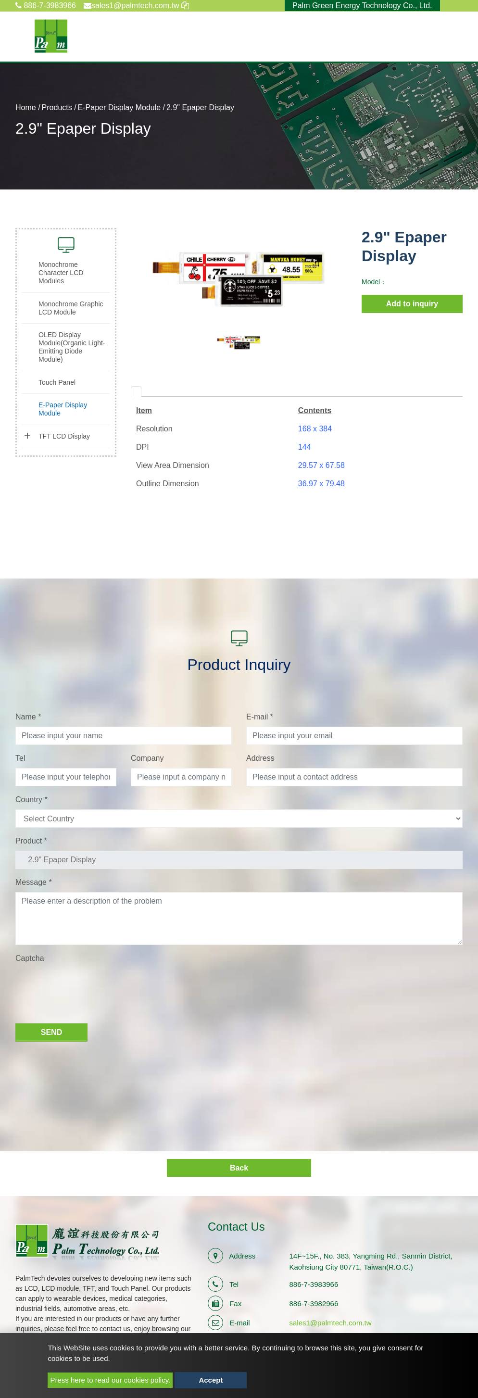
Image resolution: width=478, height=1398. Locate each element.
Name (28, 717)
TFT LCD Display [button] (64, 436)
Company (147, 758)
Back (239, 1168)
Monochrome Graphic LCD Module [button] (70, 308)
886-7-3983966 (45, 5)
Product (31, 841)
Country (31, 799)
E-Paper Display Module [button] (62, 409)
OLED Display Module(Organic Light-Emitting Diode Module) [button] (71, 347)
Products (57, 107)
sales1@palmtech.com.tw (330, 1323)
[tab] (136, 391)
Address (260, 758)
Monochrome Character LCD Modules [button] (60, 273)
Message (33, 882)
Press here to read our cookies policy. (110, 1380)
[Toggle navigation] (449, 36)
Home (25, 107)
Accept (211, 1380)
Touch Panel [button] (56, 382)
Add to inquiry (412, 304)
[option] (239, 279)
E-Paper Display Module (119, 107)
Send (51, 1032)
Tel (20, 758)
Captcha (29, 958)
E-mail (259, 717)
